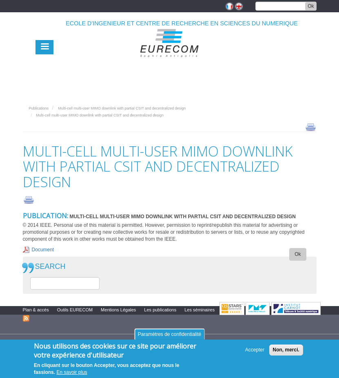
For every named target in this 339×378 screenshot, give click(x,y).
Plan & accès (36, 309)
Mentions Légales (118, 309)
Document (43, 250)
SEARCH (50, 267)
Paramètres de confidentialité (169, 335)
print (311, 127)
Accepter (254, 350)
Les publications (160, 309)
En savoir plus (71, 373)
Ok (311, 6)
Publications (39, 108)
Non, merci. (286, 350)
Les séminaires (199, 309)
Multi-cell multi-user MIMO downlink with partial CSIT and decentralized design (122, 108)
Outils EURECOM (75, 309)
